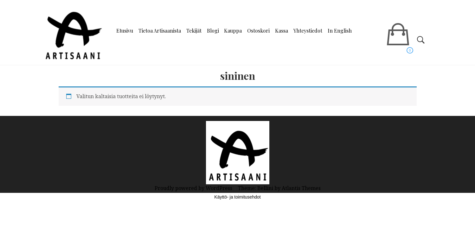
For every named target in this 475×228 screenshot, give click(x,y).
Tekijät (194, 30)
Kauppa (233, 30)
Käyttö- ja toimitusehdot (237, 197)
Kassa (281, 30)
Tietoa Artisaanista (159, 30)
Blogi (213, 30)
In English (340, 30)
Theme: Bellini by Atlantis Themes (279, 188)
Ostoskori (258, 30)
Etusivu (124, 30)
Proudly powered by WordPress (194, 188)
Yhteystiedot (307, 30)
